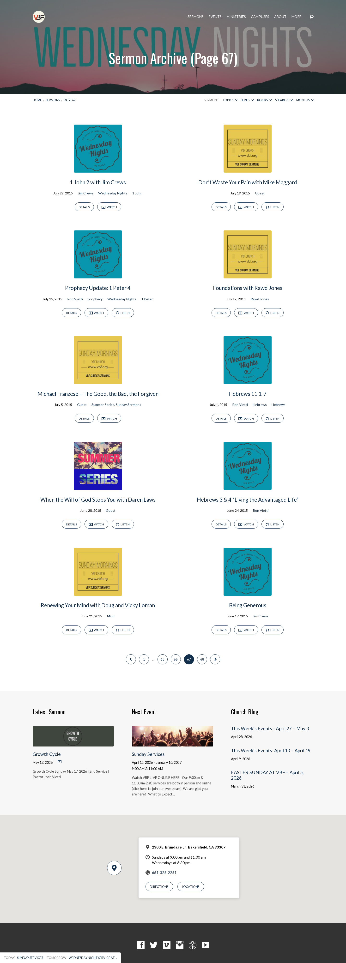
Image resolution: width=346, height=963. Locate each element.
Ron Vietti (75, 299)
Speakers (284, 100)
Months (304, 100)
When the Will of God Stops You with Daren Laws (98, 499)
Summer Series (102, 405)
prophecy (95, 299)
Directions (159, 887)
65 (162, 659)
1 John (137, 193)
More (296, 16)
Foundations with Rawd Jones (247, 288)
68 (202, 659)
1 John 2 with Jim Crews (98, 182)
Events (215, 16)
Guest (260, 193)
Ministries (236, 16)
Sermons (196, 16)
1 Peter (147, 299)
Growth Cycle (47, 754)
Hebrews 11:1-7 (248, 394)
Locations (191, 887)
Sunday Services (148, 754)
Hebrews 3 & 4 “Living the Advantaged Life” (247, 499)
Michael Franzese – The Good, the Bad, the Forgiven (97, 394)
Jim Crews (85, 193)
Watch (109, 207)
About (280, 16)
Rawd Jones (260, 299)
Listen (272, 207)
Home (37, 100)
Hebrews (260, 405)
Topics (230, 100)
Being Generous (247, 605)
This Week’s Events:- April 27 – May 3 (270, 728)
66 (176, 659)
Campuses (260, 16)
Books (264, 100)
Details (84, 207)
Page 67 (69, 100)
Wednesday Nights (112, 193)
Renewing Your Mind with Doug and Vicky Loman (98, 605)
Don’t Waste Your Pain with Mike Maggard (247, 182)
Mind (111, 616)
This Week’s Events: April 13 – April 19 (270, 750)
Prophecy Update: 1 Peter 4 (98, 288)
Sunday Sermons (128, 405)
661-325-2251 (164, 872)
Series (247, 100)
